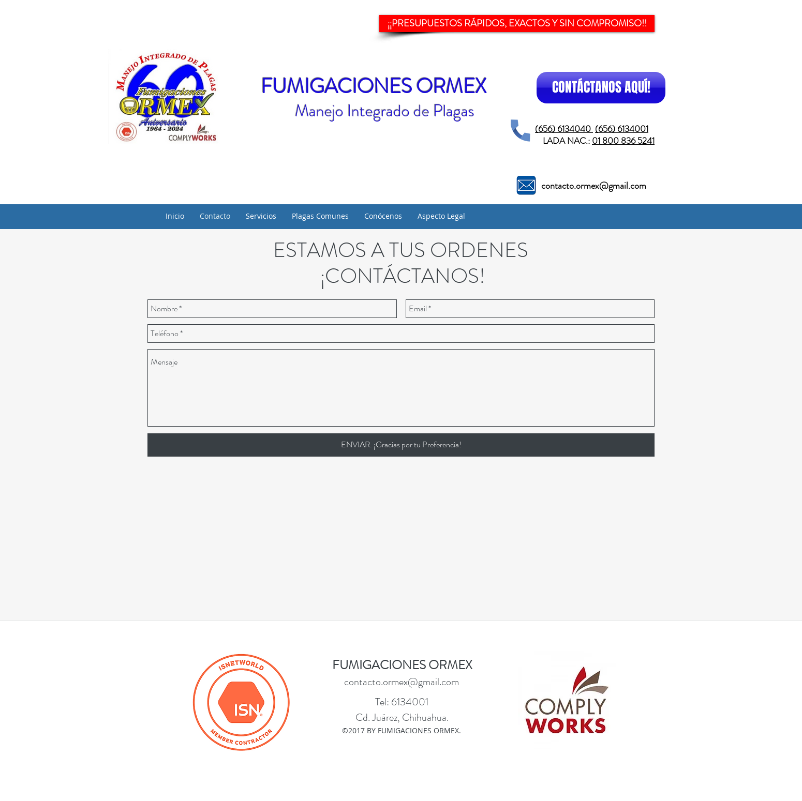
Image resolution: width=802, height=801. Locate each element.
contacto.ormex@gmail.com (593, 185)
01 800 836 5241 (623, 140)
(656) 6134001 (621, 129)
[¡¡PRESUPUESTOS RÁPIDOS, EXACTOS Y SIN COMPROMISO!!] (517, 23)
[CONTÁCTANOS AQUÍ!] (601, 87)
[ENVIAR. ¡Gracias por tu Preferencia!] (401, 445)
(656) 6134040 (564, 129)
